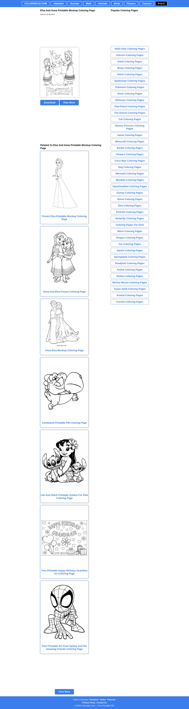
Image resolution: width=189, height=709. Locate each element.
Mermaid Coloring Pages (130, 173)
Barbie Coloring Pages (130, 148)
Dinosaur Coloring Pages (129, 100)
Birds (117, 3)
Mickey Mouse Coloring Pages (129, 282)
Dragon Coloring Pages (129, 237)
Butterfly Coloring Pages (130, 218)
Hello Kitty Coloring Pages (130, 48)
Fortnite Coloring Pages (129, 212)
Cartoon (147, 3)
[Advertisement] (58, 31)
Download (49, 102)
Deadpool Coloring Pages (129, 263)
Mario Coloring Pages (129, 231)
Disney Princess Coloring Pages (129, 127)
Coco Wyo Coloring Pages (130, 160)
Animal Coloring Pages (130, 295)
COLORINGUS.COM (35, 3)
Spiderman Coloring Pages (129, 80)
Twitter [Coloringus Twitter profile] (103, 700)
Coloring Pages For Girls (130, 224)
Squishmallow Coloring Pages (129, 186)
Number (74, 3)
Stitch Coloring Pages (129, 74)
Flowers (131, 3)
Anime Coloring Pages (130, 269)
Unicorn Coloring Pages (130, 55)
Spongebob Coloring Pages (129, 257)
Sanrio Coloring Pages (130, 250)
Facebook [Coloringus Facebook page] (94, 700)
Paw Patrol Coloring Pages (129, 106)
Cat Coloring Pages (130, 119)
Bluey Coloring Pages (129, 68)
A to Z (161, 3)
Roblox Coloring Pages (129, 276)
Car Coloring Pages (130, 244)
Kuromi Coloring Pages (129, 301)
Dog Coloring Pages (129, 167)
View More (69, 102)
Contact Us (102, 703)
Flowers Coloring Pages (130, 154)
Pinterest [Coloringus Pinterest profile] (111, 700)
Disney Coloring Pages (130, 192)
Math (89, 3)
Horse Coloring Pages (129, 199)
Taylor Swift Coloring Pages (130, 289)
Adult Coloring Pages (130, 61)
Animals (102, 3)
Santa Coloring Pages (129, 135)
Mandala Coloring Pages (130, 180)
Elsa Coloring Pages (129, 205)
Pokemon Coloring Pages (129, 87)
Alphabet (58, 3)
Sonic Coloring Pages (129, 93)
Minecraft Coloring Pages (129, 141)
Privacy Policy (88, 703)
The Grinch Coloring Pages (129, 112)
